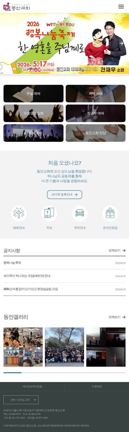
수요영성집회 (33, 113)
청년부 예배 (95, 113)
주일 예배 (33, 93)
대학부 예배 (33, 133)
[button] (121, 43)
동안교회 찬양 (95, 133)
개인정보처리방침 (32, 386)
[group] (23, 347)
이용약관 (97, 386)
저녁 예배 (95, 93)
